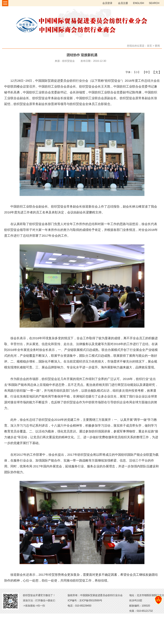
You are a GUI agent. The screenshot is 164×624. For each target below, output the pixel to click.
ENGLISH (138, 3)
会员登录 (107, 3)
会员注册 (123, 3)
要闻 (157, 45)
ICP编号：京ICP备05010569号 (85, 600)
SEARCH (154, 3)
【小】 (136, 72)
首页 (149, 45)
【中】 (145, 72)
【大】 (154, 72)
